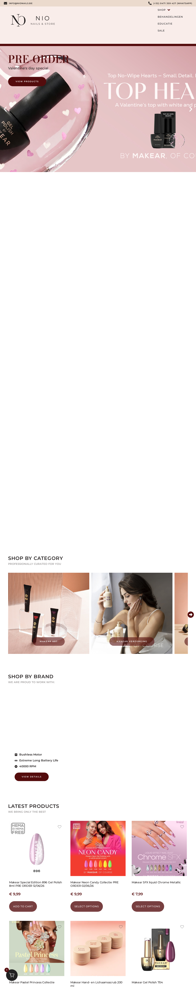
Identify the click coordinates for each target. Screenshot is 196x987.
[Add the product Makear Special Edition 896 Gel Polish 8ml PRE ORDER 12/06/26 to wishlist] (59, 827)
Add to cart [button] (23, 906)
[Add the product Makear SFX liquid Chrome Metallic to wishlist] (182, 827)
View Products (27, 81)
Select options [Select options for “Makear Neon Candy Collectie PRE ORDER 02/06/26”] (86, 906)
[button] (5, 109)
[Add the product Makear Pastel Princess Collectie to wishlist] (59, 927)
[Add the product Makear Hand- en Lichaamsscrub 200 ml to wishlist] (121, 927)
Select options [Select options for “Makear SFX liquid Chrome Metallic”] (148, 906)
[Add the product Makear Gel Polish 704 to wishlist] (182, 927)
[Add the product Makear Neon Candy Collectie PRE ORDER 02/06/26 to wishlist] (121, 827)
